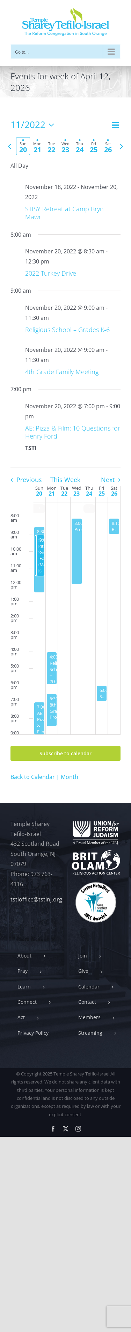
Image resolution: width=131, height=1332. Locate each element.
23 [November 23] (76, 493)
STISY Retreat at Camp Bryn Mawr (64, 213)
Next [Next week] (108, 479)
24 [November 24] (89, 493)
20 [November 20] (39, 493)
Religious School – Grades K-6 (67, 329)
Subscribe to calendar (65, 753)
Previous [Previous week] (29, 479)
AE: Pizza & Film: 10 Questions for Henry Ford (72, 432)
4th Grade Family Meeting (62, 372)
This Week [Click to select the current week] (65, 479)
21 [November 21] (52, 493)
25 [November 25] (102, 493)
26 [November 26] (114, 493)
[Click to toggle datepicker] (34, 125)
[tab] (23, 146)
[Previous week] (9, 146)
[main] (65, 450)
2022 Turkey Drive (50, 273)
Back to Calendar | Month (44, 777)
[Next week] (121, 146)
